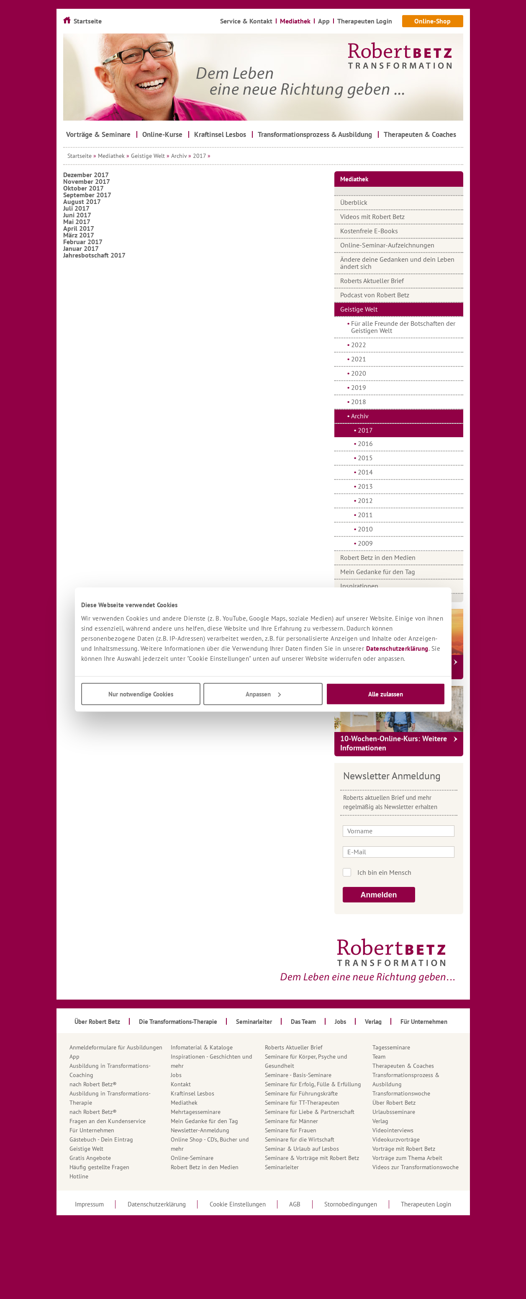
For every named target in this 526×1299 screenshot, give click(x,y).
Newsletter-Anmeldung (200, 1130)
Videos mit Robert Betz (372, 216)
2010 (365, 529)
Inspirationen (359, 586)
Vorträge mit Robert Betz (403, 1148)
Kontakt (181, 1084)
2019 (358, 387)
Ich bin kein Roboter (410, 872)
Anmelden (379, 895)
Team (378, 1056)
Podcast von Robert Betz (374, 295)
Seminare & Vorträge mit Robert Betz (312, 1158)
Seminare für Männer (291, 1121)
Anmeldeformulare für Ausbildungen (115, 1047)
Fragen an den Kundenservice (107, 1121)
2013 (365, 486)
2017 (199, 156)
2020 (358, 373)
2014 (365, 472)
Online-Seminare (192, 1158)
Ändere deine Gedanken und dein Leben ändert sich (397, 263)
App (74, 1056)
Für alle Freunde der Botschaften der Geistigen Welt (403, 327)
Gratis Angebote (90, 1158)
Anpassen (263, 694)
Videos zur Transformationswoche (415, 1167)
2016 (365, 443)
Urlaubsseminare (393, 1112)
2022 (358, 344)
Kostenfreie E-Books (369, 231)
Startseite (79, 156)
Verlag (380, 1121)
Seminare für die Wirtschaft (299, 1139)
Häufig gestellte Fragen (99, 1167)
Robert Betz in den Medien (378, 557)
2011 (365, 514)
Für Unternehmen (91, 1130)
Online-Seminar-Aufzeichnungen (387, 245)
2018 (358, 401)
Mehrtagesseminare (196, 1112)
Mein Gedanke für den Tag (377, 571)
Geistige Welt (148, 156)
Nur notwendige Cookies (140, 694)
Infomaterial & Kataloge (202, 1047)
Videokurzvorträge (396, 1139)
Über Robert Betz (394, 1102)
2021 (358, 359)
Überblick (353, 202)
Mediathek (111, 156)
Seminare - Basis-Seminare (298, 1075)
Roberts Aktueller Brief (372, 280)
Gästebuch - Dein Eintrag (101, 1139)
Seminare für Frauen (290, 1130)
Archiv (179, 156)
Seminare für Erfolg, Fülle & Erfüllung (313, 1084)
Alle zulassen (385, 694)
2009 (365, 543)
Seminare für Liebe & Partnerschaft (309, 1112)
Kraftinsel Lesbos (192, 1093)
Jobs (176, 1075)
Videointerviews (392, 1130)
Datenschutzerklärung (397, 648)
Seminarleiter (282, 1167)
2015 (365, 458)
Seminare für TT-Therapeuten (302, 1102)
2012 (365, 500)
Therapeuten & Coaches (403, 1066)
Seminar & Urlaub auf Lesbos (302, 1148)
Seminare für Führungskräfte (301, 1093)
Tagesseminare (391, 1047)
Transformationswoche (401, 1093)
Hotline (78, 1176)
